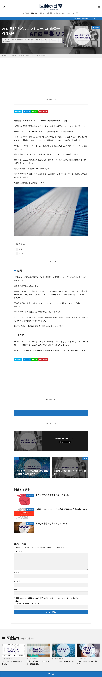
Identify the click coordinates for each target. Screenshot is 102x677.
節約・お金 (66, 13)
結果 (19, 249)
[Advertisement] (51, 84)
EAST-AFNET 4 (43, 39)
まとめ (20, 253)
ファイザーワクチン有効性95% (87, 662)
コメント (18, 551)
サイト (16, 589)
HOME (6, 56)
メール (17, 581)
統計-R (42, 13)
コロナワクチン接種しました (63, 661)
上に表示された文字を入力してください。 (28, 603)
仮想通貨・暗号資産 (53, 13)
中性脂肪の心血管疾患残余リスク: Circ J (53, 495)
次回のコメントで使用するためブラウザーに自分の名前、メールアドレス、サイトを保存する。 (48, 598)
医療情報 (34, 13)
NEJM (50, 39)
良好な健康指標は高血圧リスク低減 (51, 523)
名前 (16, 572)
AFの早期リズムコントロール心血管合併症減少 (32, 55)
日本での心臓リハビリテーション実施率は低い (38, 662)
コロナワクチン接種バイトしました (13, 662)
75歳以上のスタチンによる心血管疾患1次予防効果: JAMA (61, 509)
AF (38, 39)
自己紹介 (26, 13)
